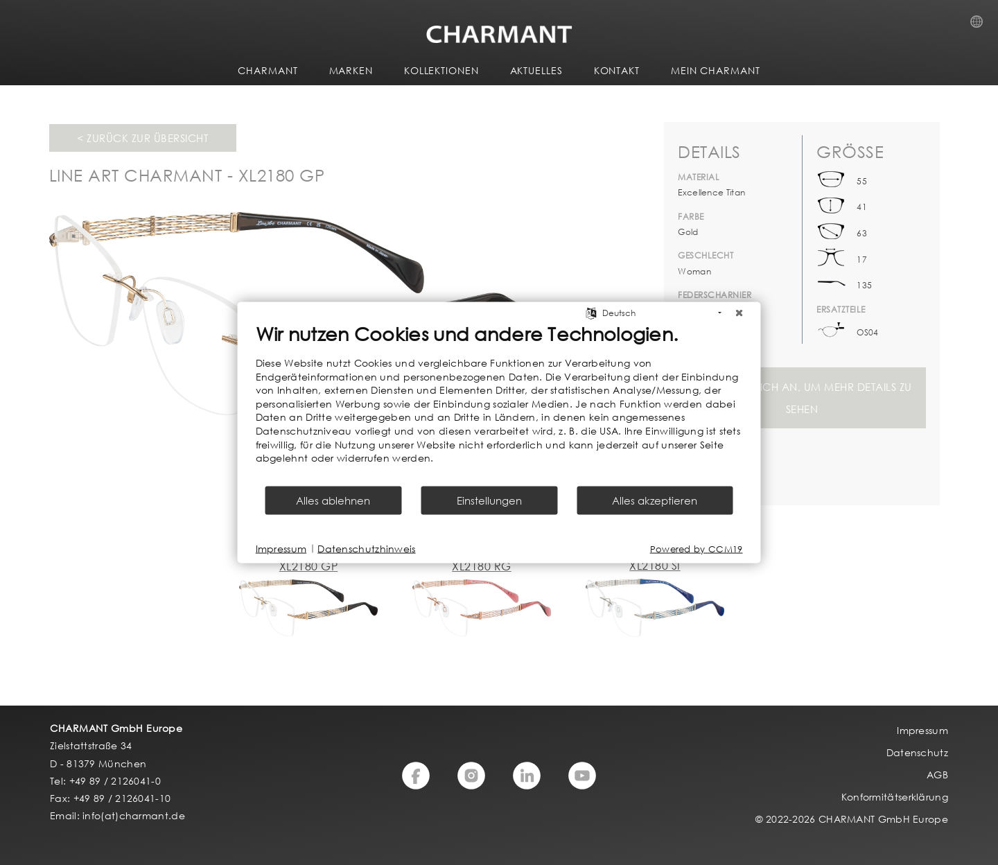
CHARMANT (267, 70)
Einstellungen (489, 500)
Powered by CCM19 (696, 548)
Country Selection (980, 25)
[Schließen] (739, 313)
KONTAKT (617, 70)
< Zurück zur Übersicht (142, 138)
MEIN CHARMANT (715, 70)
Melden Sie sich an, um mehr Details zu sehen (802, 398)
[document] (499, 403)
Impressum (281, 548)
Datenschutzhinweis (366, 548)
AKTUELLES (536, 70)
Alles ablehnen (333, 500)
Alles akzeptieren (654, 500)
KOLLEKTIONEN (441, 70)
